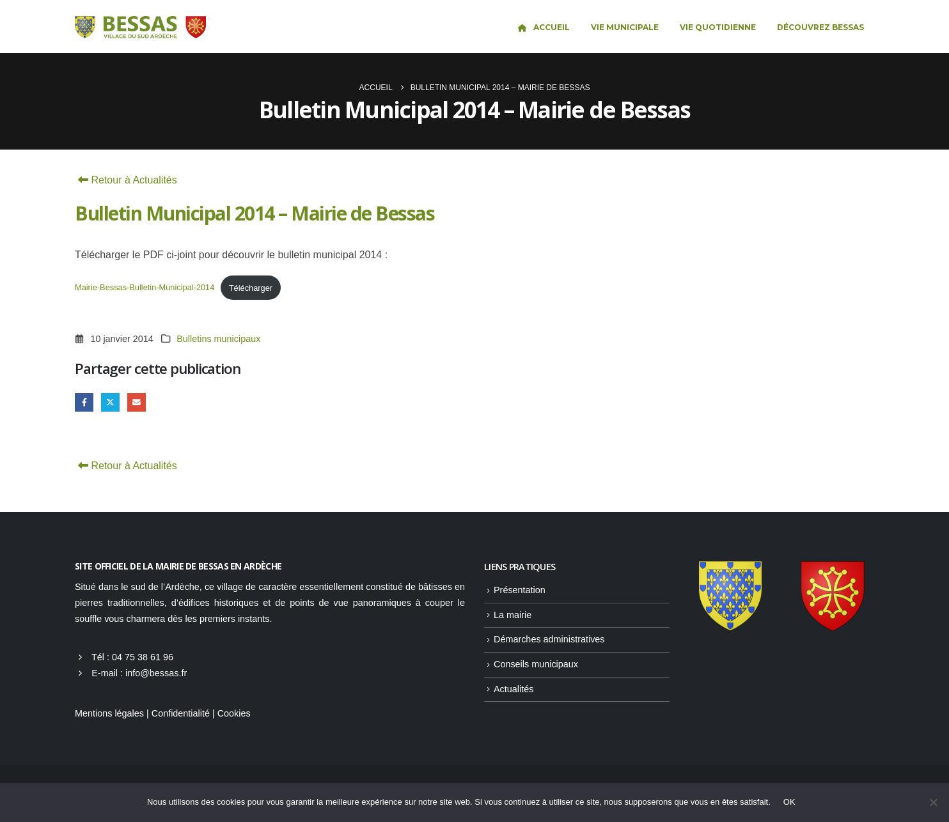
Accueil (543, 27)
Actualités (513, 689)
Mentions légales (109, 713)
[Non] (933, 802)
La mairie (512, 615)
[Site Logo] (140, 27)
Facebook (84, 402)
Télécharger (250, 288)
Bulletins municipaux (218, 339)
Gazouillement (110, 402)
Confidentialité (181, 713)
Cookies (234, 713)
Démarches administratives (549, 639)
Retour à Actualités (126, 179)
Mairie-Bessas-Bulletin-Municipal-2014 (144, 288)
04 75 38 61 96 (142, 657)
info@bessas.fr (156, 673)
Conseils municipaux (536, 664)
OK (789, 802)
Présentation (519, 590)
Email (136, 402)
